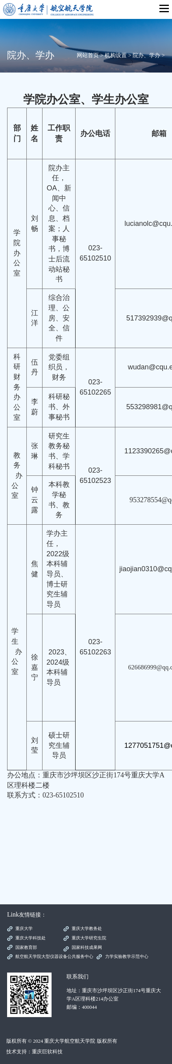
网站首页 (88, 55)
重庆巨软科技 (47, 1052)
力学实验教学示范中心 (126, 956)
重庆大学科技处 (30, 937)
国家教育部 (26, 947)
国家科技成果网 (87, 947)
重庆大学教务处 (87, 928)
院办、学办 (146, 55)
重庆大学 (24, 928)
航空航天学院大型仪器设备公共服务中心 (54, 956)
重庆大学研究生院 (89, 937)
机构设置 (116, 55)
